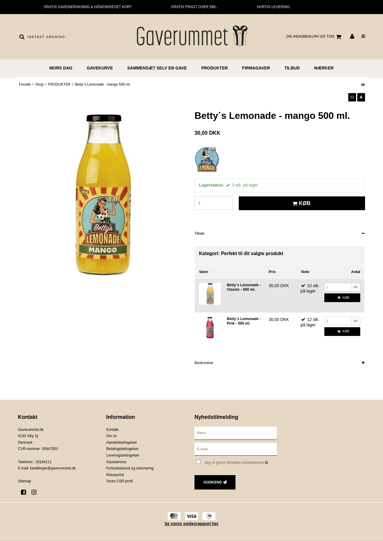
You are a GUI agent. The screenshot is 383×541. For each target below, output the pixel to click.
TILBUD (292, 68)
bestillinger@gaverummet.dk (53, 468)
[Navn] (235, 432)
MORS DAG (60, 68)
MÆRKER (324, 68)
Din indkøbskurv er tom (314, 37)
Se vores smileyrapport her (192, 523)
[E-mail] (235, 448)
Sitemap (24, 481)
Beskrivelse (203, 363)
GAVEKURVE (100, 68)
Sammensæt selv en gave (157, 68)
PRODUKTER (214, 68)
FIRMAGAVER (256, 68)
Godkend (212, 482)
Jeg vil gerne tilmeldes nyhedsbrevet (241, 461)
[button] (352, 97)
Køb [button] (301, 203)
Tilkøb (199, 233)
